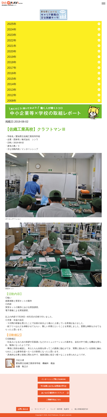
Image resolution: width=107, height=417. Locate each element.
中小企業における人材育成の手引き (53, 386)
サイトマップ (40, 409)
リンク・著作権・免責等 (59, 409)
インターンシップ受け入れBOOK (53, 379)
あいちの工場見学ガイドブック (52, 393)
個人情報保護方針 (81, 409)
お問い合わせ (23, 409)
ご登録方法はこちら (53, 399)
